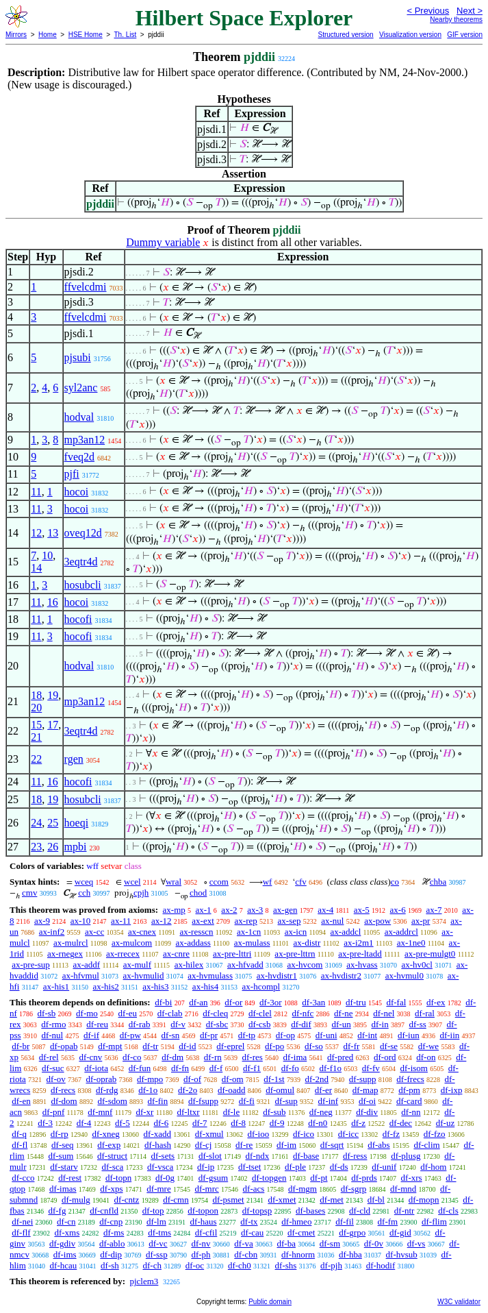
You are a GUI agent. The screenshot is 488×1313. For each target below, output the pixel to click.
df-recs (63, 1090)
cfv (301, 881)
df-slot (210, 1156)
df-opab (63, 1046)
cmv (29, 892)
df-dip (111, 1254)
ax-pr (420, 921)
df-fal (396, 1002)
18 (36, 695)
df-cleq (215, 1013)
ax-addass (193, 942)
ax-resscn (196, 932)
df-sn (171, 1035)
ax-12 (161, 921)
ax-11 (121, 921)
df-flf (21, 1232)
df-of (192, 1079)
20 (36, 707)
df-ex (435, 1002)
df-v (177, 1024)
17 (52, 725)
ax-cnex (142, 932)
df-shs (286, 1265)
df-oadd (231, 1090)
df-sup (286, 1101)
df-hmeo (296, 1221)
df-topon (203, 1210)
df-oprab (101, 1079)
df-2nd (317, 1079)
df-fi (247, 1101)
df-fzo (435, 1134)
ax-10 (80, 921)
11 (36, 492)
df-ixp (452, 1090)
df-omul (280, 1090)
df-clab (170, 1013)
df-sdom (112, 1101)
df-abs (379, 1145)
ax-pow (377, 921)
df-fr (352, 1046)
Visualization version (410, 34)
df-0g (165, 1178)
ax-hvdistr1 (277, 975)
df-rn (213, 1057)
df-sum (60, 1156)
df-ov (56, 1079)
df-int (367, 1035)
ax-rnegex (65, 953)
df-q (19, 1134)
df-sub (274, 1112)
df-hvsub (402, 1254)
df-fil (344, 1221)
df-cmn (176, 1199)
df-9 (277, 1123)
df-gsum (213, 1178)
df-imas (63, 1188)
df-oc (194, 1265)
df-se (389, 1046)
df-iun (409, 1035)
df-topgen (269, 1178)
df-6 (161, 1123)
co (395, 881)
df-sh (110, 1265)
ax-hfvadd (245, 964)
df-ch (152, 1265)
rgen (74, 759)
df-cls (448, 1210)
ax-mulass (252, 942)
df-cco (23, 1178)
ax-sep (289, 921)
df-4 (84, 1123)
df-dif (301, 1024)
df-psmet (228, 1199)
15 (36, 725)
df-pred (340, 1057)
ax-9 (42, 921)
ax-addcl (346, 932)
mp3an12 (84, 439)
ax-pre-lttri (232, 953)
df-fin (158, 1101)
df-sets (163, 1156)
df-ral (425, 1013)
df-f (216, 1068)
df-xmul (209, 1134)
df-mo (87, 1013)
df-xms (66, 1232)
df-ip (205, 1167)
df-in (379, 1024)
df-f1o (331, 1068)
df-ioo (258, 1134)
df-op (285, 1035)
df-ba (286, 1243)
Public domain (270, 1301)
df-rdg (107, 1090)
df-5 (122, 1123)
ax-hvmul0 (404, 975)
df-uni (326, 1035)
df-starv (63, 1167)
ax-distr (307, 942)
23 (36, 846)
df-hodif (381, 1265)
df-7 (199, 1123)
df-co (132, 1057)
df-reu (97, 1024)
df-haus (203, 1221)
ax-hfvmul (80, 975)
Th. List (125, 34)
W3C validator (458, 1301)
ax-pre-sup (31, 964)
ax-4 (325, 910)
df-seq (62, 1145)
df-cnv (90, 1057)
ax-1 (203, 910)
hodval (79, 417)
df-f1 (252, 1068)
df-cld (359, 1210)
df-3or (270, 1002)
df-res (252, 1057)
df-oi (367, 1101)
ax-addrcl (401, 932)
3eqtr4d (81, 561)
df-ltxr (188, 1112)
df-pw (130, 1035)
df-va (243, 1243)
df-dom (64, 1101)
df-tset (249, 1167)
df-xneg (105, 1134)
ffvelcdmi (85, 287)
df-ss (417, 1024)
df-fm (388, 1221)
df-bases (310, 1210)
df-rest (69, 1178)
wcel (132, 881)
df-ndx (258, 1156)
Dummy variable (163, 242)
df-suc (53, 1068)
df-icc (348, 1134)
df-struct (112, 1156)
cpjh (141, 892)
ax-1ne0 (411, 942)
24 (36, 823)
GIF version (465, 34)
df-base (306, 1156)
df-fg (57, 1210)
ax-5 (362, 910)
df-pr (209, 1035)
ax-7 (433, 910)
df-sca (113, 1167)
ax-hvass (362, 964)
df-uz (445, 1123)
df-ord (385, 1057)
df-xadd (157, 1134)
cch (84, 892)
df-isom (414, 1068)
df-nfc (303, 1013)
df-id (187, 1046)
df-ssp (157, 1254)
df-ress (355, 1156)
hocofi (78, 619)
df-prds (364, 1178)
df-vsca (160, 1167)
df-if (91, 1035)
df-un (341, 1024)
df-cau (252, 1232)
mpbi (75, 846)
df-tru (356, 1002)
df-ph (200, 1254)
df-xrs (411, 1178)
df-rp (59, 1134)
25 (52, 823)
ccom (219, 881)
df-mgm (302, 1188)
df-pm (409, 1090)
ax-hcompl (261, 986)
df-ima (295, 1057)
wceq (84, 881)
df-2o (187, 1090)
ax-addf (86, 964)
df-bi (163, 1002)
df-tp (246, 1035)
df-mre (158, 1188)
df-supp (362, 1079)
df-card (409, 1101)
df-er (323, 1090)
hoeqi (76, 823)
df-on (425, 1057)
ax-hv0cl (416, 964)
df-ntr (404, 1210)
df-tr (150, 1046)
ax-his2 (106, 986)
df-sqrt (332, 1145)
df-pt (318, 1178)
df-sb (47, 1013)
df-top (153, 1210)
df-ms (113, 1232)
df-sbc (217, 1024)
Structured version (345, 34)
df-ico (303, 1134)
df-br (20, 1046)
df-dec (400, 1123)
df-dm (172, 1057)
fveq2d (79, 457)
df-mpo (150, 1079)
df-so (314, 1046)
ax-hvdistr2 (341, 975)
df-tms (159, 1232)
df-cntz (127, 1199)
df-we (428, 1046)
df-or (233, 1002)
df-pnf (53, 1112)
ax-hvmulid (143, 975)
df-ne (343, 1013)
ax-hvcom (304, 964)
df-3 (45, 1123)
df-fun (140, 1068)
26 (52, 846)
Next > (470, 10)
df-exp (108, 1145)
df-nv (200, 1243)
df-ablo (112, 1243)
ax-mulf (137, 964)
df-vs (416, 1243)
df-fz (391, 1134)
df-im (286, 1145)
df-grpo (352, 1232)
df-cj (203, 1145)
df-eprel (230, 1046)
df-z (358, 1123)
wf (267, 881)
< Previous (428, 10)
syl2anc (81, 387)
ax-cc (94, 932)
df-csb (259, 1024)
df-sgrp (354, 1188)
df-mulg (76, 1199)
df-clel (260, 1013)
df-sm (330, 1243)
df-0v (373, 1243)
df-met (332, 1199)
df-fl (19, 1145)
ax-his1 (56, 986)
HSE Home (85, 34)
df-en (21, 1101)
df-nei (22, 1221)
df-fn (180, 1068)
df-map (365, 1090)
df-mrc (206, 1188)
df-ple (295, 1167)
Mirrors (16, 34)
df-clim (426, 1145)
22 (36, 759)
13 (52, 533)
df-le (231, 1112)
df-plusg (405, 1156)
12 (36, 533)
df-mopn (424, 1199)
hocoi (76, 492)
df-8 (238, 1123)
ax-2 (229, 910)
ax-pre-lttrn (294, 953)
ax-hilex (189, 964)
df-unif (384, 1167)
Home (47, 34)
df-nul (52, 1035)
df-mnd (403, 1188)
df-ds (339, 1167)
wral (173, 881)
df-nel (383, 1013)
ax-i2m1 (358, 942)
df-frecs (410, 1079)
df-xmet (282, 1199)
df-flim (434, 1221)
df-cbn (245, 1254)
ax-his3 (155, 986)
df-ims (65, 1254)
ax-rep (246, 921)
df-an (198, 1002)
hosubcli (82, 585)
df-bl (376, 1199)
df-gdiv (62, 1243)
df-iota (96, 1068)
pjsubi (77, 357)
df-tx (248, 1221)
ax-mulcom (132, 942)
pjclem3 (143, 1281)
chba (438, 881)
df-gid (400, 1232)
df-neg (321, 1112)
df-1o (147, 1090)
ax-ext (203, 921)
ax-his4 (205, 986)
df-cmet (301, 1232)
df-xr (144, 1112)
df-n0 (317, 1123)
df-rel (49, 1057)
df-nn (410, 1112)
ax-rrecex (123, 953)
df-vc (158, 1243)
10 (47, 555)
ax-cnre (176, 953)
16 (52, 602)
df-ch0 (239, 1265)
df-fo (290, 1068)
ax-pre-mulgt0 (429, 953)
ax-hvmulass (210, 975)
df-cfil (206, 1232)
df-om (233, 1079)
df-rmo (53, 1024)
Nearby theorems (456, 19)
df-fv (371, 1068)
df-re (244, 1145)
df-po (274, 1046)
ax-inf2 (52, 932)
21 (36, 737)
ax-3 (255, 910)
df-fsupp (203, 1101)
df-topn (118, 1178)
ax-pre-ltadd (360, 953)
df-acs (254, 1188)
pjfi (71, 474)
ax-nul (332, 921)
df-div (367, 1112)
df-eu (127, 1013)
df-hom (433, 1167)
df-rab (140, 1024)
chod (198, 892)
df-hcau (63, 1265)
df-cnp (111, 1221)
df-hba (350, 1254)
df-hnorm (298, 1254)
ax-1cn (249, 932)
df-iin (449, 1035)
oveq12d (83, 533)
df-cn (66, 1221)
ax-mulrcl (70, 942)
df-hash (157, 1145)
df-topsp (257, 1210)
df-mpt (110, 1046)
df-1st (274, 1079)
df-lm (156, 1221)
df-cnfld (104, 1210)
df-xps (111, 1188)
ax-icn (296, 932)
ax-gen (285, 910)
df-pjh (331, 1265)
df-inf (328, 1101)
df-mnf (100, 1112)
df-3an (313, 1002)
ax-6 (398, 910)
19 (52, 695)
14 (36, 568)
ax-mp (174, 910)
